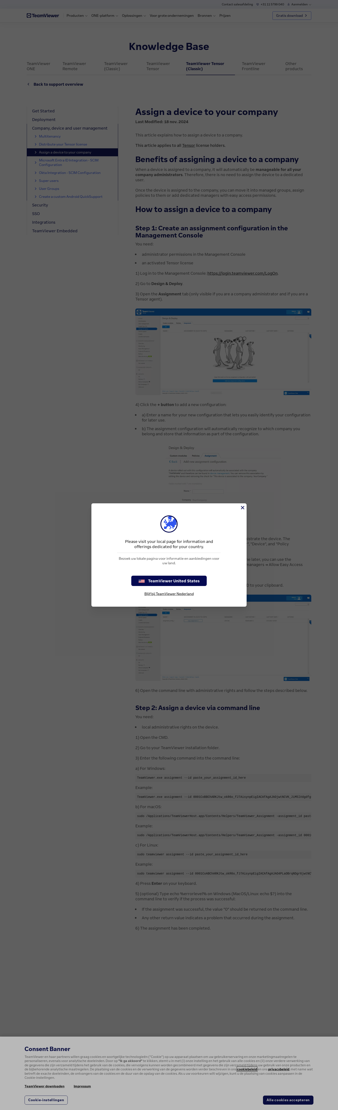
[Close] (242, 507)
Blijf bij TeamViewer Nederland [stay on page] (169, 593)
